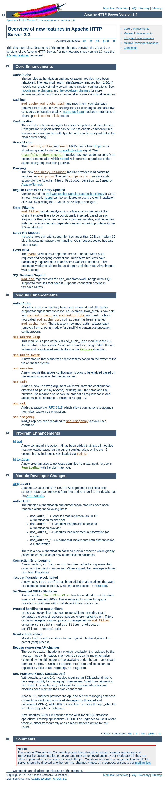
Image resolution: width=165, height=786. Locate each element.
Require (86, 349)
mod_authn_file (71, 315)
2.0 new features (17, 55)
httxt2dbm (21, 459)
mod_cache (29, 103)
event (63, 146)
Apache (11, 20)
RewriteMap (30, 467)
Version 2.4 (68, 20)
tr (114, 40)
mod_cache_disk (52, 103)
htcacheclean (73, 112)
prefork (34, 146)
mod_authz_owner (26, 355)
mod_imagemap (24, 417)
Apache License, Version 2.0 (48, 778)
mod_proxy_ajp (79, 176)
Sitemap (157, 8)
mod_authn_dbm (48, 319)
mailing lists (143, 762)
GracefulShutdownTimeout (42, 155)
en (84, 40)
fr (91, 40)
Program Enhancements (139, 38)
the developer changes (75, 90)
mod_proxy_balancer (50, 172)
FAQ (133, 8)
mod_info (20, 382)
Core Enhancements (136, 28)
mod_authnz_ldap (26, 337)
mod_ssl (19, 403)
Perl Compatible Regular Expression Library (75, 193)
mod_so (82, 454)
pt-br (106, 40)
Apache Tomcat (31, 184)
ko (97, 40)
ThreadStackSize (56, 595)
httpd (97, 146)
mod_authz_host (34, 323)
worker (47, 146)
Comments (130, 47)
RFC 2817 (56, 407)
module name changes (36, 90)
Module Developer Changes (141, 42)
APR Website (35, 496)
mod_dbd (27, 279)
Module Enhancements (138, 33)
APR (16, 483)
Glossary (143, 8)
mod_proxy (46, 176)
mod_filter (30, 211)
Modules (108, 8)
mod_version (23, 368)
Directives (122, 8)
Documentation (47, 20)
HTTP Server (27, 20)
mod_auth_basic (39, 315)
